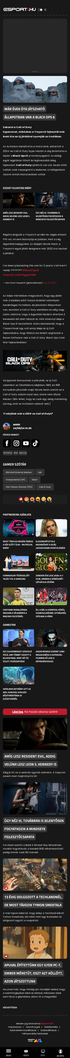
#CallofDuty (7, 453)
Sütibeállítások (49, 1030)
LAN (40, 472)
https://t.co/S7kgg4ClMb (19, 275)
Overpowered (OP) (15, 479)
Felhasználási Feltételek (35, 1033)
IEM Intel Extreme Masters (19, 472)
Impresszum (15, 1026)
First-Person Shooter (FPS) (19, 486)
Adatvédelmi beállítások (23, 1030)
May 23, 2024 (50, 282)
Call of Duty (45, 486)
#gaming (23, 453)
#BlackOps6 (30, 270)
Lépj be (17, 712)
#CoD (16, 453)
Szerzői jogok (33, 1026)
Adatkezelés (51, 1026)
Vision (34, 479)
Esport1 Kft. (47, 1023)
